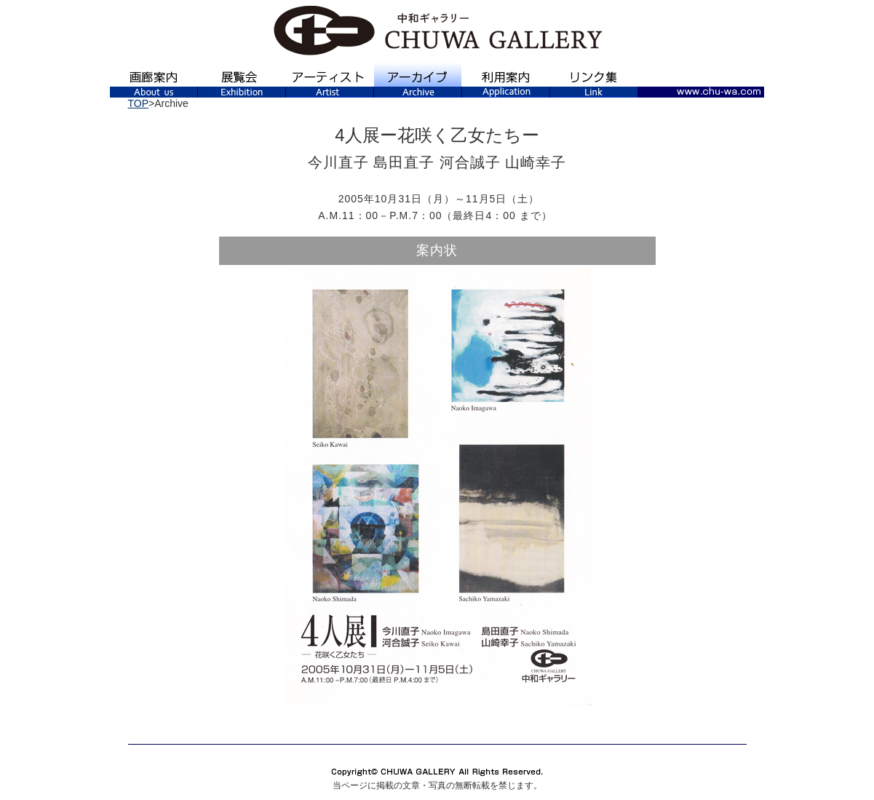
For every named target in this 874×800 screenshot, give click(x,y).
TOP (138, 103)
